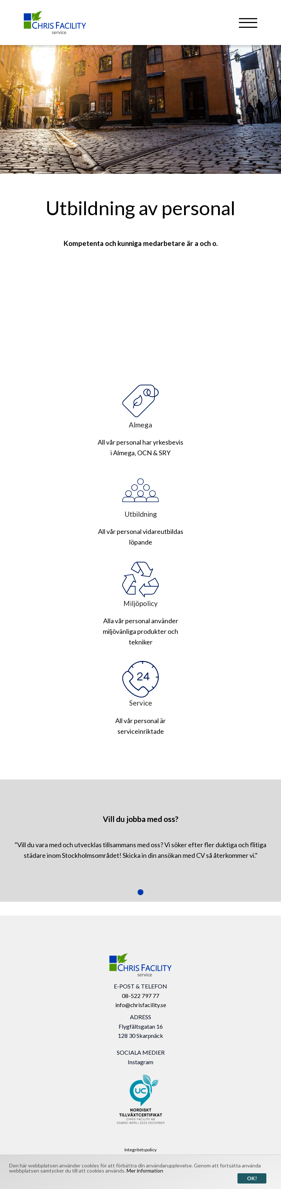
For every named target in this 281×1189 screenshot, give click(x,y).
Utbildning (140, 495)
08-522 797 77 (140, 995)
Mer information (145, 1170)
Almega (140, 406)
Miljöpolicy (140, 584)
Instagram (140, 1061)
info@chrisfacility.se (140, 1004)
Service (140, 684)
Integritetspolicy (140, 1149)
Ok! (252, 1178)
